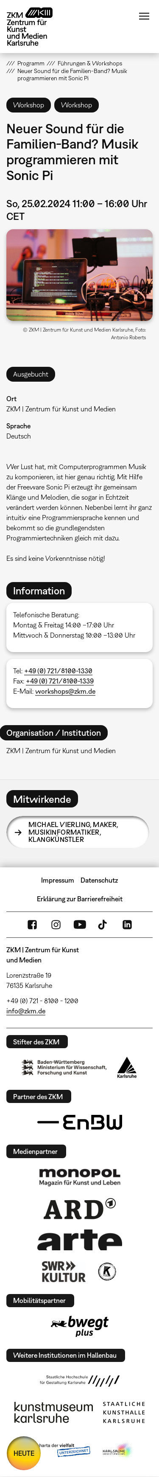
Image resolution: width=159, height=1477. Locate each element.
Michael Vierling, (73, 832)
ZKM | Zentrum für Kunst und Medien (61, 409)
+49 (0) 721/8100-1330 (58, 671)
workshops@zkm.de (65, 691)
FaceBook (32, 924)
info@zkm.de (25, 1011)
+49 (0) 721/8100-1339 (60, 681)
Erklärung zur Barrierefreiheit (80, 899)
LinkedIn (127, 924)
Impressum (57, 880)
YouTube (79, 924)
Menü (144, 16)
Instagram (55, 924)
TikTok (103, 924)
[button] (79, 275)
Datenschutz (99, 880)
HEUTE (24, 1453)
